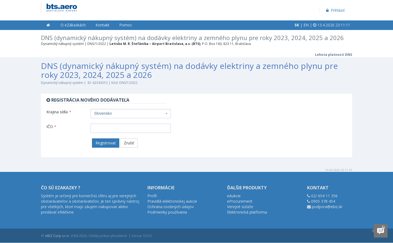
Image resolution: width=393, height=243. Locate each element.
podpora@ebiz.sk (327, 206)
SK (296, 25)
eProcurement (239, 201)
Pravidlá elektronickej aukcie (172, 201)
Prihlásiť (335, 10)
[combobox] (131, 113)
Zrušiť (129, 142)
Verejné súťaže (240, 206)
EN (306, 25)
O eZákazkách (73, 25)
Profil (152, 195)
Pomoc (125, 25)
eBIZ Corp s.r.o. (57, 235)
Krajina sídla (58, 111)
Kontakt (102, 25)
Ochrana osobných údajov (170, 206)
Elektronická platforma (247, 212)
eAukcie (234, 195)
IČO (51, 126)
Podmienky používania (167, 212)
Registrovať (106, 142)
